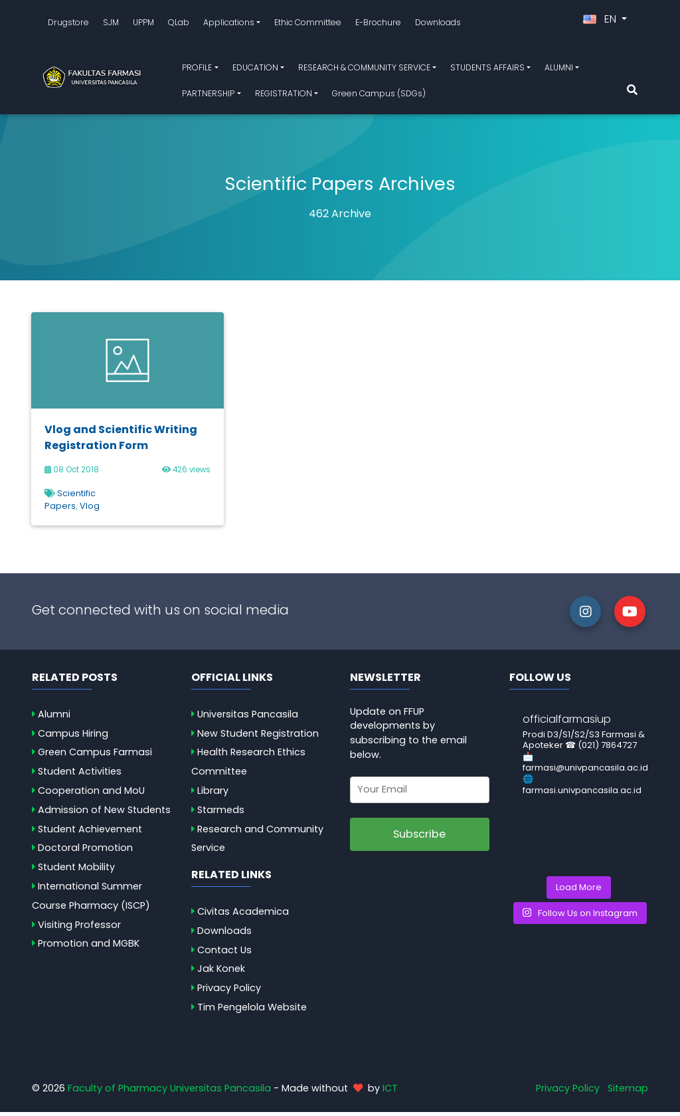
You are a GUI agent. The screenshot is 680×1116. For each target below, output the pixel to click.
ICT (390, 1092)
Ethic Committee (307, 24)
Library (212, 794)
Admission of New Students (104, 813)
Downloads (438, 24)
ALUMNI (559, 69)
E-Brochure (378, 24)
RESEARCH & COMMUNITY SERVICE (364, 69)
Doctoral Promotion (85, 852)
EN (601, 21)
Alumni (54, 718)
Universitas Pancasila (247, 718)
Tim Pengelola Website (252, 1011)
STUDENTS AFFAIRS (487, 69)
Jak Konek (221, 973)
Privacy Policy (229, 991)
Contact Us (224, 954)
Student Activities (80, 775)
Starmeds (220, 813)
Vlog (90, 509)
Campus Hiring (73, 737)
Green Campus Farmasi (95, 756)
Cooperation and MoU (91, 794)
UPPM (143, 24)
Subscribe (419, 838)
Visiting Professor (79, 928)
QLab (178, 24)
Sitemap (628, 1092)
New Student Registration (258, 737)
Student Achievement (90, 833)
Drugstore (68, 24)
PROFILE (197, 69)
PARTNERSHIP (208, 95)
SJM (111, 24)
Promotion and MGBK (88, 948)
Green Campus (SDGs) (379, 95)
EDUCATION (255, 69)
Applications (228, 24)
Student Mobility (76, 871)
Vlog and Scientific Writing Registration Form (120, 441)
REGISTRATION (283, 95)
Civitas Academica (243, 915)
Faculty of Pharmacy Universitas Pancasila (169, 1092)
